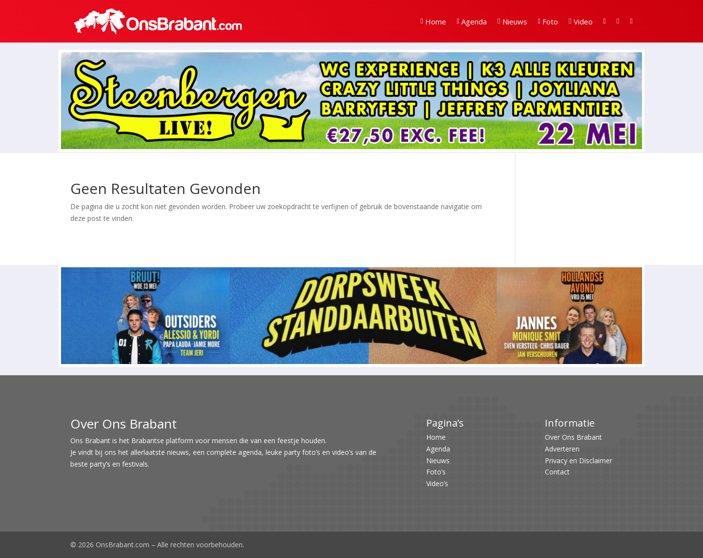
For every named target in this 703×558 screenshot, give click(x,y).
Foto (548, 21)
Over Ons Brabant (573, 437)
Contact (557, 471)
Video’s (437, 483)
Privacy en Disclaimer (578, 460)
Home (433, 21)
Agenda (472, 21)
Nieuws (512, 21)
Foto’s (436, 471)
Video (580, 21)
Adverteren (562, 448)
